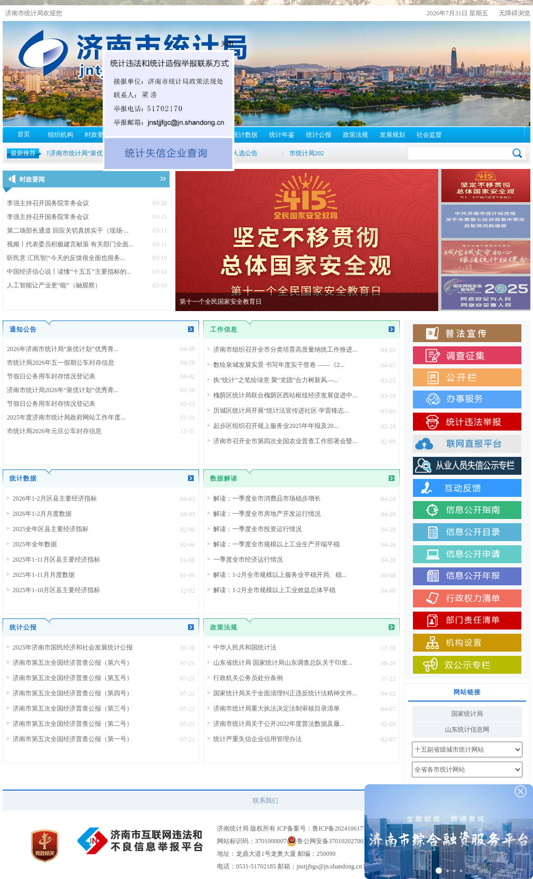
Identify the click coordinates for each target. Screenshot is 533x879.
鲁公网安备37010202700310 (335, 841)
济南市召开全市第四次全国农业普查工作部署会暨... (285, 441)
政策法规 (355, 134)
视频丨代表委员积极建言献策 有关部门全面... (70, 244)
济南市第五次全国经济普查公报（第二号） (73, 723)
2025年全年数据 (35, 544)
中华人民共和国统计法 (245, 647)
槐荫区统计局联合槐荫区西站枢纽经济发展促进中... (285, 395)
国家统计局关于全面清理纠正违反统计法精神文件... (285, 693)
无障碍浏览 (514, 13)
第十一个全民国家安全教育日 (221, 301)
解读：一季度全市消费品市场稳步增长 (267, 498)
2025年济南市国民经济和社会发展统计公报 (73, 647)
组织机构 (60, 134)
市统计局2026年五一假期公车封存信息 (60, 362)
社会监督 (429, 134)
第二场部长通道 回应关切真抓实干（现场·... (68, 230)
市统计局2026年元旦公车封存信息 (54, 431)
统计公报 (318, 134)
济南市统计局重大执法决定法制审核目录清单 (276, 708)
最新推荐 (23, 153)
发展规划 (392, 134)
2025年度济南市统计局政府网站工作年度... (66, 417)
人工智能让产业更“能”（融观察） (54, 285)
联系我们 (265, 800)
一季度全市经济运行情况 (248, 559)
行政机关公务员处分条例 (248, 678)
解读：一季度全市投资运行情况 (257, 529)
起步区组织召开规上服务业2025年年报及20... (275, 425)
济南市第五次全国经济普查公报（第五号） (73, 678)
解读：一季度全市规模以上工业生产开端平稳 (276, 544)
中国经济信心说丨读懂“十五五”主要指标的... (69, 271)
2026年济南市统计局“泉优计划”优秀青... (63, 349)
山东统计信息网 (467, 729)
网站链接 (467, 692)
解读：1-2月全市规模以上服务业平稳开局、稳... (280, 574)
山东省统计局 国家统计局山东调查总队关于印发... (282, 662)
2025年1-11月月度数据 (44, 574)
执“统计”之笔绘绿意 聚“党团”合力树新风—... (275, 380)
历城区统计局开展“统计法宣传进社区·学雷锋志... (281, 410)
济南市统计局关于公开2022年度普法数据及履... (278, 723)
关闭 (244, 60)
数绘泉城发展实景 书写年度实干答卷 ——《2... (278, 364)
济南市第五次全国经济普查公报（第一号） (73, 739)
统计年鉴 (281, 134)
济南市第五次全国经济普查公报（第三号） (73, 708)
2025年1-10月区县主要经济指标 (56, 590)
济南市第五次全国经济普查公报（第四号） (73, 693)
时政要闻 (97, 134)
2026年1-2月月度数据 (42, 513)
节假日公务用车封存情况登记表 (51, 376)
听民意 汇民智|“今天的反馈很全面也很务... (66, 258)
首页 (23, 134)
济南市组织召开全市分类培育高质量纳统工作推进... (285, 349)
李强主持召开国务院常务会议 (48, 203)
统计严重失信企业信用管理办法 (257, 739)
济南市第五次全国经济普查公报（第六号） (73, 662)
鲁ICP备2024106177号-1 (345, 828)
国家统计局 (467, 713)
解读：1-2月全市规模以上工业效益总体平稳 (274, 590)
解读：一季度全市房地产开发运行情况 (267, 513)
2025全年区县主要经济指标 (50, 529)
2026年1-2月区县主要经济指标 (55, 498)
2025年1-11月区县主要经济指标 (56, 559)
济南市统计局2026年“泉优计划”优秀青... (63, 390)
